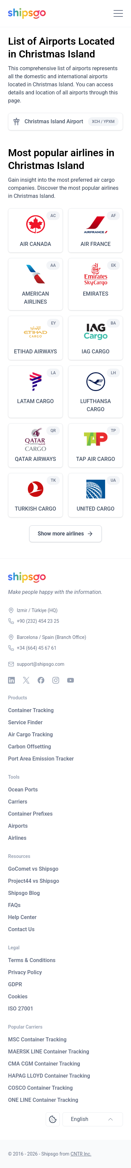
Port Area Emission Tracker (41, 758)
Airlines (17, 838)
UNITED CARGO (95, 509)
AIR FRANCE (96, 244)
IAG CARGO (96, 351)
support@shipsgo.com (40, 664)
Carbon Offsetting (29, 746)
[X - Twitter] (26, 680)
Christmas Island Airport (54, 121)
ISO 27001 (20, 1008)
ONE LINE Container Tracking (43, 1100)
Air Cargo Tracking (30, 734)
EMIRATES (95, 294)
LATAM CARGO (35, 401)
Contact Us (21, 929)
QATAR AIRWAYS (35, 459)
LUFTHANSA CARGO (95, 405)
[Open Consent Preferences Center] (53, 1119)
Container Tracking (31, 710)
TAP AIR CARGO (95, 459)
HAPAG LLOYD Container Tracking (49, 1076)
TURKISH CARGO (35, 509)
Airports (18, 826)
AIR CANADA (35, 244)
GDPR (15, 984)
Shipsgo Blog (24, 893)
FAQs (14, 905)
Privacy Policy (25, 972)
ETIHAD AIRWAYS (35, 351)
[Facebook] (41, 680)
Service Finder (25, 722)
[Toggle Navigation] (118, 13)
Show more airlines (65, 533)
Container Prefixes (30, 814)
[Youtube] (70, 680)
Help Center (22, 917)
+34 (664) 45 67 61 (36, 648)
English (93, 1119)
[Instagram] (55, 680)
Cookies (18, 996)
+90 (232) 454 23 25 (38, 621)
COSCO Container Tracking (40, 1088)
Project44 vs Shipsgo (33, 881)
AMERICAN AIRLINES (35, 298)
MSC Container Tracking (37, 1039)
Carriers (17, 801)
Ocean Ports (23, 789)
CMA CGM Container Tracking (44, 1064)
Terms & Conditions (31, 960)
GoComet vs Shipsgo (33, 869)
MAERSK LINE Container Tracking (48, 1051)
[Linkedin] (11, 680)
